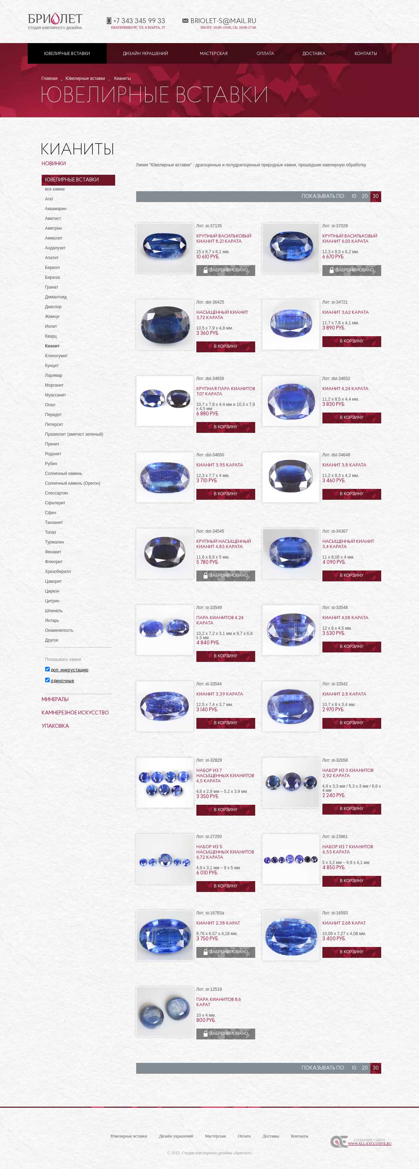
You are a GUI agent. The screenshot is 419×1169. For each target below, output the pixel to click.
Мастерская (214, 54)
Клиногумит (56, 355)
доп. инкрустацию (70, 670)
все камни (55, 189)
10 (354, 196)
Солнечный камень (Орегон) (72, 483)
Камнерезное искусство (75, 713)
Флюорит (54, 561)
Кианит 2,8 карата (344, 694)
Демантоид (56, 297)
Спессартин (56, 493)
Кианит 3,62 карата (345, 312)
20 (365, 196)
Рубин (51, 463)
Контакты (366, 54)
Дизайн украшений (145, 54)
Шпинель (54, 610)
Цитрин (52, 601)
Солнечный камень (64, 473)
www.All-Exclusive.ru (370, 1144)
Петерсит (54, 424)
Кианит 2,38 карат (218, 923)
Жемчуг (52, 316)
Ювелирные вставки (67, 54)
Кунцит (52, 365)
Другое (51, 640)
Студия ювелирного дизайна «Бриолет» (217, 1152)
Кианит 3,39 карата (219, 694)
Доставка (314, 54)
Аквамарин (56, 208)
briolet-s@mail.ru (223, 21)
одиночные (62, 681)
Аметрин (53, 228)
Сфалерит (55, 502)
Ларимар (54, 375)
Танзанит (54, 522)
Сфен (50, 512)
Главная (50, 78)
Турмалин (54, 542)
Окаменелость (59, 630)
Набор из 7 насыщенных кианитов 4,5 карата (225, 775)
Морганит (54, 385)
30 (376, 196)
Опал (50, 404)
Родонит (53, 453)
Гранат (51, 287)
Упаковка (55, 726)
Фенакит (53, 551)
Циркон (52, 591)
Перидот (53, 414)
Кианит (52, 346)
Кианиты (122, 78)
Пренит (52, 444)
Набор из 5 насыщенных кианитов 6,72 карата (225, 852)
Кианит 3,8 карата (344, 465)
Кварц (51, 336)
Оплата (265, 54)
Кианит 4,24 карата (345, 389)
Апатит (52, 257)
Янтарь (52, 620)
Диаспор (53, 306)
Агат (49, 198)
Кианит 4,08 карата (345, 618)
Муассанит (55, 395)
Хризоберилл (58, 571)
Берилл (52, 267)
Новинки (54, 164)
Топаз (50, 532)
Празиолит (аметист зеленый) (74, 434)
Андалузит (55, 247)
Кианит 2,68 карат (344, 923)
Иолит (51, 326)
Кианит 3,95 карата (219, 465)
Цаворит (53, 581)
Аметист (53, 218)
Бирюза (52, 277)
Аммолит (54, 238)
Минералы (55, 700)
